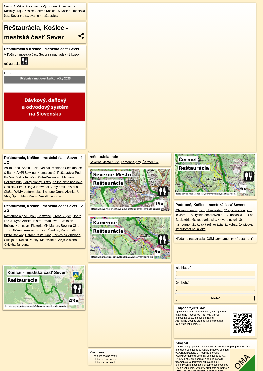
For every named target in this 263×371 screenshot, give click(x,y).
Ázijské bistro (67, 240)
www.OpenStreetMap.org (222, 346)
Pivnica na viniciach (66, 235)
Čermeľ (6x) (150, 162)
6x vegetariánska (204, 219)
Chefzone (44, 216)
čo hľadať (182, 282)
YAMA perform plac (27, 191)
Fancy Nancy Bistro (37, 182)
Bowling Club (70, 225)
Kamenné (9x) (131, 162)
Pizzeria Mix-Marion (45, 225)
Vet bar (45, 168)
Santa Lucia (30, 168)
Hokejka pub (13, 182)
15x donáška (233, 215)
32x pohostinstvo (211, 210)
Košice (29, 11)
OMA (17, 6)
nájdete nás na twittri (105, 355)
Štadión (53, 230)
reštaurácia (50, 15)
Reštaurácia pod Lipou (20, 216)
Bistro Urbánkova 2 (46, 221)
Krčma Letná (46, 172)
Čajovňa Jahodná (16, 244)
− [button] (95, 15)
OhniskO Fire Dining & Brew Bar (26, 187)
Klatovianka (48, 240)
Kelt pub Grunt (53, 191)
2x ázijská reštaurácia (207, 224)
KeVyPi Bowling (24, 172)
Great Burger (62, 216)
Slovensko (32, 6)
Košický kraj (12, 11)
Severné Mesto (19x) (104, 162)
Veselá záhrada (50, 196)
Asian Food (12, 168)
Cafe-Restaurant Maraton (56, 177)
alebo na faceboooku (105, 359)
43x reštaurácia (186, 210)
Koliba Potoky (28, 240)
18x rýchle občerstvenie (205, 215)
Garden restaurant (38, 235)
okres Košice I (47, 11)
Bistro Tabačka (26, 177)
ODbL (205, 349)
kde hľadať (183, 267)
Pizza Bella (68, 230)
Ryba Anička (23, 221)
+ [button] (95, 9)
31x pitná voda (234, 210)
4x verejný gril (227, 219)
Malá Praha (29, 196)
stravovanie (31, 15)
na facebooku (202, 311)
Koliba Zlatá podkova (67, 182)
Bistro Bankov (13, 235)
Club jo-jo (10, 240)
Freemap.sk (193, 142)
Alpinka (70, 191)
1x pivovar (246, 224)
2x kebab (230, 224)
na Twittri (207, 314)
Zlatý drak (58, 187)
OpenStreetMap (173, 142)
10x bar (249, 215)
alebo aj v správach (104, 362)
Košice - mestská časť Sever (27, 54)
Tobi (7, 230)
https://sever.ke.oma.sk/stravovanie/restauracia (231, 142)
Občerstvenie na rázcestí (29, 230)
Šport (15, 196)
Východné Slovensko (57, 6)
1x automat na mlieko (190, 229)
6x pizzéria (182, 219)
